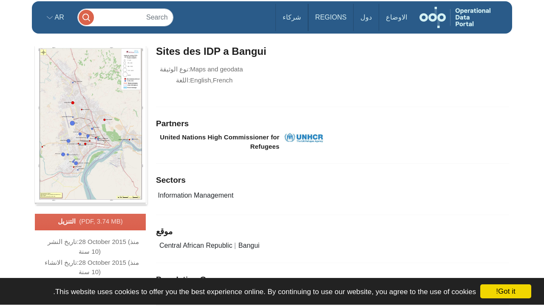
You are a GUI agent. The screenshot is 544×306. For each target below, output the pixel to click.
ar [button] (58, 17)
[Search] (125, 17)
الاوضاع (396, 17)
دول (366, 17)
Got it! (505, 291)
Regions (331, 17)
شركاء (292, 17)
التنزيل (90, 222)
